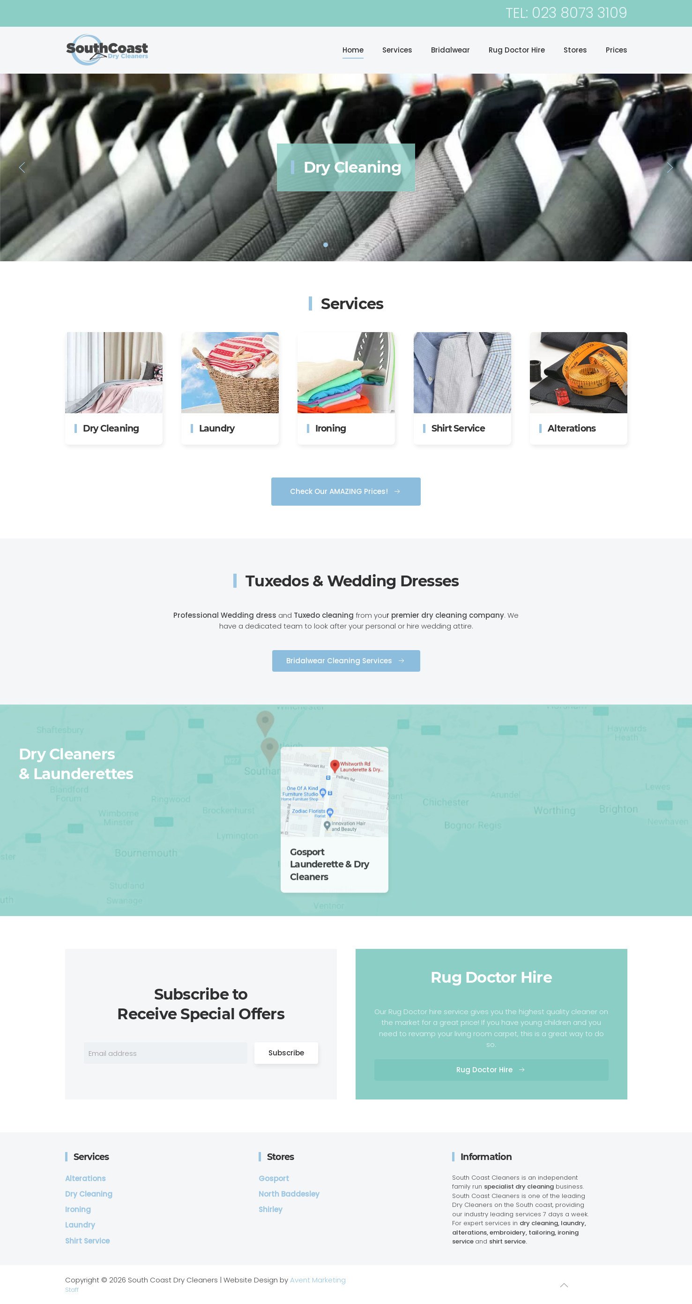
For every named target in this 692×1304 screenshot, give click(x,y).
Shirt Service (356, 245)
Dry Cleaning (325, 245)
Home (353, 50)
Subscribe (286, 1069)
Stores (575, 50)
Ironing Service (346, 245)
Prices (616, 50)
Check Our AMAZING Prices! (346, 508)
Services (397, 50)
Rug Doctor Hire (517, 50)
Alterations (367, 245)
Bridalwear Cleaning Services (346, 677)
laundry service (336, 245)
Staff (72, 1289)
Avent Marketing (318, 1280)
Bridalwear (450, 50)
